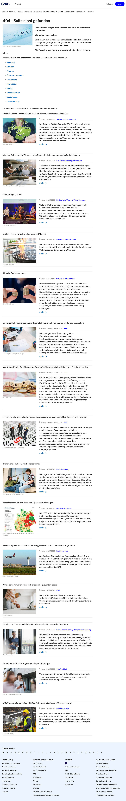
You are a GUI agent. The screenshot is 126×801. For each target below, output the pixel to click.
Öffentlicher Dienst (15, 75)
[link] (4, 12)
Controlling (12, 79)
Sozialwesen (12, 97)
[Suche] (109, 4)
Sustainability (13, 101)
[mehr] (91, 11)
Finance (10, 71)
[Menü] (18, 4)
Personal (11, 62)
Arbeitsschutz (13, 92)
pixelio (16, 576)
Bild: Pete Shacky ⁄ (8, 576)
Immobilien (12, 84)
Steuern (10, 66)
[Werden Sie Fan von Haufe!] (66, 763)
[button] (120, 4)
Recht (9, 88)
